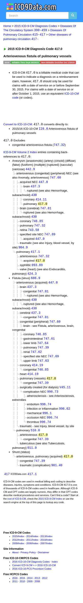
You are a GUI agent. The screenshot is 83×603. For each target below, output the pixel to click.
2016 (14, 586)
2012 (14, 548)
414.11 (40, 201)
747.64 (42, 348)
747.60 (55, 179)
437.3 (35, 188)
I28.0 (43, 129)
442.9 (30, 170)
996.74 (45, 411)
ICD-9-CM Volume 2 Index (20, 153)
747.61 (49, 343)
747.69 (53, 362)
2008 (29, 551)
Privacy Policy (28, 560)
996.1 (47, 420)
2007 (43, 551)
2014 (29, 544)
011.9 (32, 455)
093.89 (37, 268)
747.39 (43, 352)
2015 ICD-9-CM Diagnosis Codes (35, 26)
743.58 (33, 232)
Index (21, 544)
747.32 (59, 146)
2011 (29, 548)
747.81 (45, 210)
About (15, 560)
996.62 (64, 415)
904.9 (23, 250)
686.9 (35, 282)
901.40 (56, 473)
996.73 (52, 398)
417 (7, 482)
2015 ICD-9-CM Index (50, 507)
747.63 (43, 366)
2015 (14, 544)
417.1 (35, 255)
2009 (14, 551)
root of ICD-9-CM (16, 507)
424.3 (32, 277)
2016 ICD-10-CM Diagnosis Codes (31, 570)
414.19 (37, 371)
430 (34, 197)
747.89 (49, 237)
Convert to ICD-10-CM (17, 125)
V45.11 (64, 393)
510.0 (35, 438)
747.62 (36, 357)
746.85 (37, 223)
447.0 (43, 183)
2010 (43, 548)
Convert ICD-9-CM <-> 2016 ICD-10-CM (34, 573)
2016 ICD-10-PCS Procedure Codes (31, 577)
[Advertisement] (35, 111)
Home (7, 26)
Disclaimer (43, 560)
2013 (43, 544)
